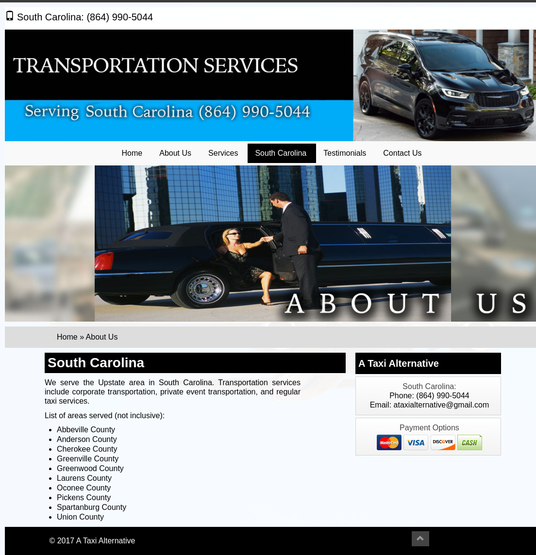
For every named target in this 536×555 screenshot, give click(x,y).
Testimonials (344, 153)
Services (223, 153)
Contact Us (402, 153)
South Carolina (280, 153)
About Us (175, 153)
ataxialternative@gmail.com (441, 405)
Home (132, 153)
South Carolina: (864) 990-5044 (79, 17)
